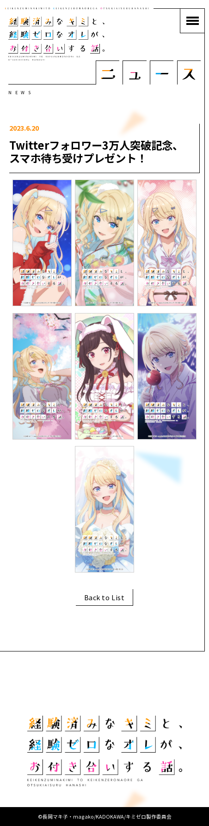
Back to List (104, 597)
